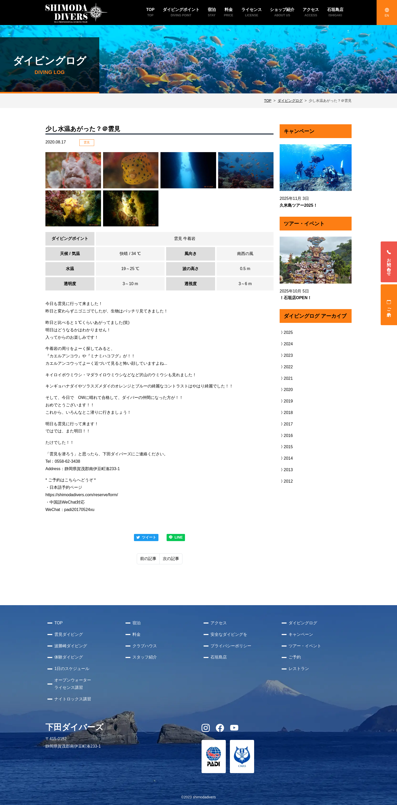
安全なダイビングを (228, 634)
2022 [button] (286, 367)
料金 (136, 634)
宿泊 (136, 623)
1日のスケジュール (71, 668)
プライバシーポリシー (230, 646)
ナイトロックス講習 (72, 699)
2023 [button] (286, 355)
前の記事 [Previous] (148, 558)
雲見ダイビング (68, 634)
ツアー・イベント (305, 646)
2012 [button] (286, 481)
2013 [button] (286, 470)
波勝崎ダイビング (70, 646)
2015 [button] (286, 447)
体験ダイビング (68, 657)
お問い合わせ (389, 262)
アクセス (218, 623)
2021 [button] (286, 378)
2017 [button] (286, 424)
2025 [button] (286, 332)
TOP (267, 101)
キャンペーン (301, 634)
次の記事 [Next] (171, 558)
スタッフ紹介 (144, 657)
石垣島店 (218, 657)
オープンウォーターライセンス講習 (72, 684)
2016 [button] (286, 435)
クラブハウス (144, 646)
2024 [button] (286, 344)
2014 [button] (286, 458)
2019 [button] (286, 401)
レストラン (299, 668)
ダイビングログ (290, 101)
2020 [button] (286, 389)
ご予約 (389, 305)
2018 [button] (286, 412)
